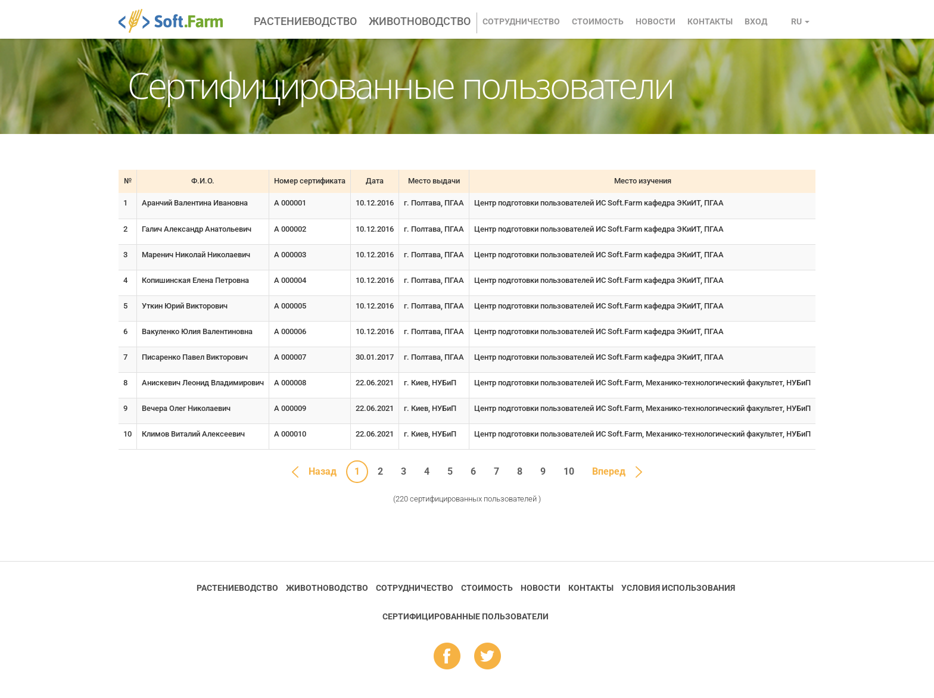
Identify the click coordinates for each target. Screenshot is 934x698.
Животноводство (420, 21)
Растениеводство (305, 21)
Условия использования (678, 588)
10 (568, 471)
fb (447, 657)
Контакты (710, 21)
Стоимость (598, 21)
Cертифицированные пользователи (465, 616)
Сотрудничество (521, 21)
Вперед (608, 471)
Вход (756, 21)
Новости (655, 21)
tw (487, 657)
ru (800, 21)
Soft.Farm (177, 21)
